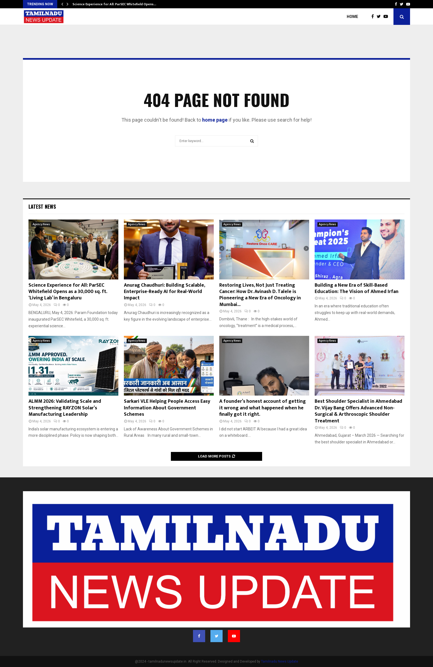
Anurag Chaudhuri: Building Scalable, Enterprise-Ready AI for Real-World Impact (164, 291)
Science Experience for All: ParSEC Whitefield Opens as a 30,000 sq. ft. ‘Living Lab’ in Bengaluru (67, 291)
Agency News (41, 224)
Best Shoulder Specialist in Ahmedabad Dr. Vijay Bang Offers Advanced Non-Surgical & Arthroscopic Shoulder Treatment (358, 411)
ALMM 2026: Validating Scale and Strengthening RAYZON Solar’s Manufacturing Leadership (64, 407)
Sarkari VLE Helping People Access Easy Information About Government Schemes (167, 407)
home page (215, 120)
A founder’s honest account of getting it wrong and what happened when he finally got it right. (262, 407)
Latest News (42, 206)
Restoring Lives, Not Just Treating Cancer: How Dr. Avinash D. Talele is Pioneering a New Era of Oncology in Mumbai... (260, 295)
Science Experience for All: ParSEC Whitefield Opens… (114, 4)
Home (352, 16)
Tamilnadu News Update (279, 661)
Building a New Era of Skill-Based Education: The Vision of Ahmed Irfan (356, 288)
